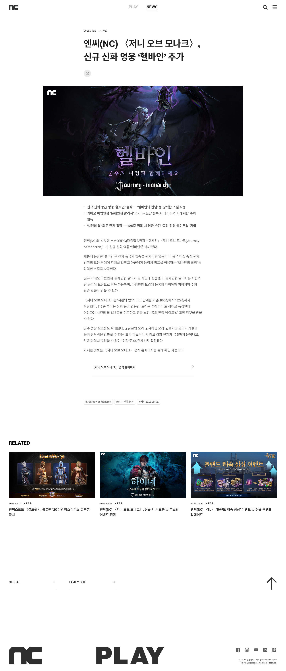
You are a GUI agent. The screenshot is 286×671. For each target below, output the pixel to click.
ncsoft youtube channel (256, 650)
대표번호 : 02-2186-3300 (266, 659)
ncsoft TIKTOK (274, 650)
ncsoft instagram (247, 650)
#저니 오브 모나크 (149, 402)
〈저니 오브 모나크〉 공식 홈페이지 (143, 367)
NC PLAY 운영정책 (246, 659)
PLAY (133, 6)
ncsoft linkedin (265, 650)
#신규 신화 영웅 (125, 402)
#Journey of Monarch (98, 402)
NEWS (152, 7)
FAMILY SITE (92, 582)
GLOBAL (32, 582)
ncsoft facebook (238, 650)
